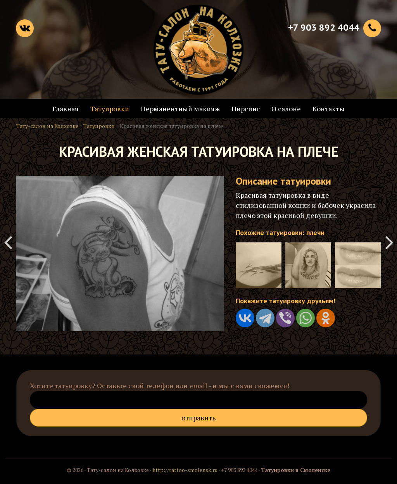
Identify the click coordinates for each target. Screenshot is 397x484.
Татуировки (109, 108)
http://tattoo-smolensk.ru (184, 470)
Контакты (328, 108)
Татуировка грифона (389, 242)
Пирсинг (245, 108)
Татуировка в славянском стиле (8, 242)
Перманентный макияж (180, 108)
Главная (65, 108)
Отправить (198, 417)
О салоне (286, 108)
